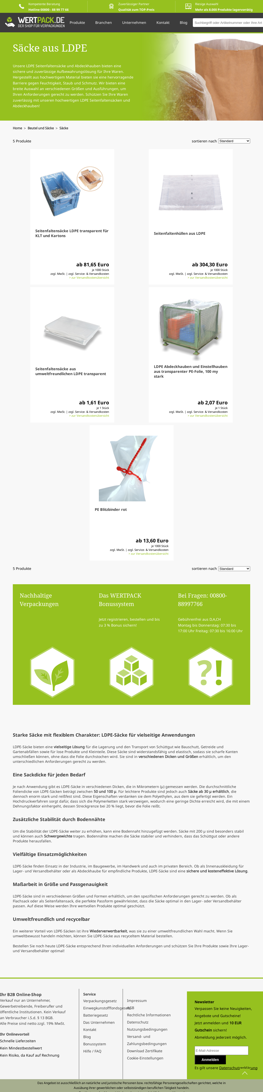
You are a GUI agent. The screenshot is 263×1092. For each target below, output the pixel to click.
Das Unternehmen (99, 1022)
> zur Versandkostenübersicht (89, 277)
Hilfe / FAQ (92, 1051)
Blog (87, 1036)
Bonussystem (94, 1043)
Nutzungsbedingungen (147, 1029)
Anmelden (210, 1060)
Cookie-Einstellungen (145, 1058)
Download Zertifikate (144, 1050)
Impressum (137, 1000)
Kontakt (89, 1029)
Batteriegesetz (95, 1015)
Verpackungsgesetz (100, 1000)
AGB (130, 1007)
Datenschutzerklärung (238, 1067)
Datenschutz (138, 1022)
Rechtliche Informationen (149, 1014)
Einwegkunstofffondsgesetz (107, 1008)
